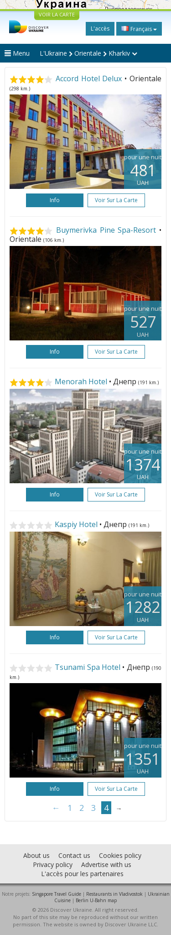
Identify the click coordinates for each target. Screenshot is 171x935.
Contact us (74, 855)
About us (36, 855)
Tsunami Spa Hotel (87, 667)
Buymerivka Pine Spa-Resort (106, 230)
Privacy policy (53, 864)
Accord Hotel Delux (89, 78)
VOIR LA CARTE (57, 14)
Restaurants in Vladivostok (114, 894)
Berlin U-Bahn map (96, 900)
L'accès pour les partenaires (82, 873)
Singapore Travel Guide (56, 894)
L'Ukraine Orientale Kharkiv (88, 53)
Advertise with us (106, 864)
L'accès (100, 28)
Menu (17, 53)
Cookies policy (120, 855)
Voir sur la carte (116, 200)
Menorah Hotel (81, 381)
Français (139, 29)
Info (55, 200)
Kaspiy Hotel (76, 524)
